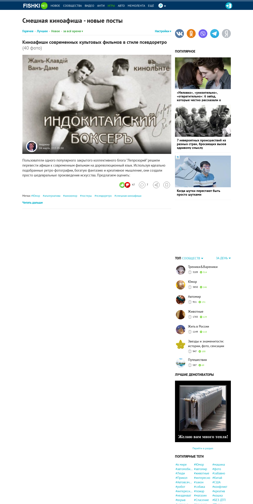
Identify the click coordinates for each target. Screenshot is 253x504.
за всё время (73, 31)
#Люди (180, 473)
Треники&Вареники (203, 267)
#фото (216, 469)
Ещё (151, 5)
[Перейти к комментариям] (143, 185)
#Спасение (201, 500)
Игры (111, 5)
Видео (89, 5)
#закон (198, 482)
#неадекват (183, 495)
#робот (180, 487)
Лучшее (42, 31)
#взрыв (180, 500)
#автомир (200, 469)
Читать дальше (32, 202)
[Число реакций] (127, 185)
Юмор (36, 196)
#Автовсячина (184, 482)
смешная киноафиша (128, 196)
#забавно (218, 473)
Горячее (28, 31)
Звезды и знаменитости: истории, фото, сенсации (206, 343)
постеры (87, 196)
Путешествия (197, 360)
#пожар (199, 491)
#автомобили (184, 469)
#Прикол (181, 478)
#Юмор (199, 464)
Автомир (194, 296)
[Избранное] (166, 185)
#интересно (202, 478)
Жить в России (198, 326)
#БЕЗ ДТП (219, 500)
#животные (201, 473)
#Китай (217, 478)
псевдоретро (104, 196)
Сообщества (72, 5)
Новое (55, 5)
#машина (218, 464)
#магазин (200, 495)
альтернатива (52, 196)
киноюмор (71, 196)
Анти (101, 5)
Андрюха (44, 144)
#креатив (218, 491)
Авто (121, 5)
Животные (195, 311)
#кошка (217, 495)
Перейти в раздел (202, 448)
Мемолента (136, 5)
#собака (199, 487)
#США (216, 482)
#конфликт (219, 487)
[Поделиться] (156, 185)
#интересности (184, 491)
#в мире (181, 464)
